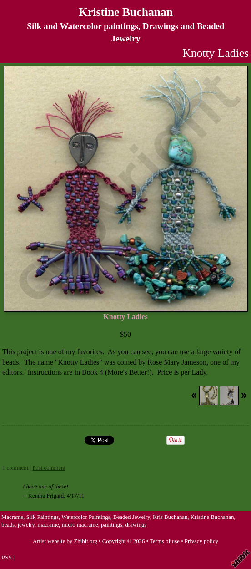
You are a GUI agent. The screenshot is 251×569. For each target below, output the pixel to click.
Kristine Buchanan (126, 12)
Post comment (48, 468)
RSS (6, 557)
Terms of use (165, 541)
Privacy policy (201, 541)
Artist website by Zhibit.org (65, 541)
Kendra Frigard (46, 496)
